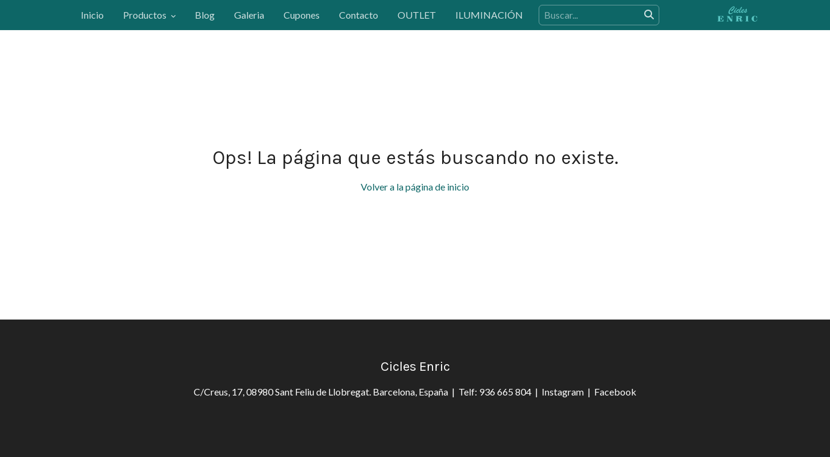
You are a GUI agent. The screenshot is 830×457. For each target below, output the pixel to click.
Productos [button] (149, 14)
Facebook (615, 391)
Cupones (302, 14)
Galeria (249, 14)
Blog (205, 14)
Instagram (565, 391)
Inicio (92, 14)
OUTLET (417, 14)
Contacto (358, 14)
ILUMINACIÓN (489, 14)
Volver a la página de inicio (415, 186)
